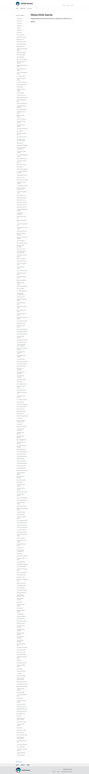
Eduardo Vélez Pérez (21, 575)
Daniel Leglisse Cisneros (22, 175)
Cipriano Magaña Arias (21, 84)
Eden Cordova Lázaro (21, 406)
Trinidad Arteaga (20, 93)
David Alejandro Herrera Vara (22, 741)
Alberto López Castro (21, 164)
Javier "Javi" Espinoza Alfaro (21, 264)
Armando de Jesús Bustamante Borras (21, 140)
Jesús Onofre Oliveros (21, 529)
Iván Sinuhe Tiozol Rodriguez (21, 626)
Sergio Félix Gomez (21, 323)
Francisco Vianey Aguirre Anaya (22, 73)
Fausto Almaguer (20, 57)
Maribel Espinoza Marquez (20, 433)
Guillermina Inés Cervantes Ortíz (20, 550)
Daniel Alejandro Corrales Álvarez (22, 66)
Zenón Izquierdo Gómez (22, 329)
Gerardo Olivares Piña (21, 592)
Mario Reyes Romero (21, 652)
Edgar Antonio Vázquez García (22, 299)
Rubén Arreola (20, 87)
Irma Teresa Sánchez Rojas (21, 644)
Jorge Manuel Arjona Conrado (21, 182)
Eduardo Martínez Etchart (21, 267)
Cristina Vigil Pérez (21, 587)
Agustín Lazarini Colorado (22, 179)
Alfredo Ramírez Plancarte (20, 599)
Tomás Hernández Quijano (21, 605)
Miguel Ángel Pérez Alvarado (21, 62)
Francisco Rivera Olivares (22, 527)
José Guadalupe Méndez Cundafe (22, 210)
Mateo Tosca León (21, 409)
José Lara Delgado (21, 240)
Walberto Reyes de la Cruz (21, 217)
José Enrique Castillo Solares (21, 701)
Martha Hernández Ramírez (21, 611)
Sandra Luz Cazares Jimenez (21, 396)
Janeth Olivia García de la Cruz (22, 224)
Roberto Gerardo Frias (21, 280)
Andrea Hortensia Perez (22, 572)
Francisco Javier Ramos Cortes (22, 192)
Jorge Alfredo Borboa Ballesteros (21, 106)
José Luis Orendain (21, 538)
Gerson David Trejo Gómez (21, 326)
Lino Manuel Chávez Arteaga (21, 90)
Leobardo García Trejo (21, 730)
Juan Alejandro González (22, 340)
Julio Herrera (20, 381)
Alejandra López (20, 413)
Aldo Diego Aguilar (21, 46)
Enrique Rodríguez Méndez (21, 473)
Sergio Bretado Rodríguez (20, 637)
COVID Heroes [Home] (27, 3)
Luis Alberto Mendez (21, 468)
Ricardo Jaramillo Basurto (20, 116)
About (64, 5)
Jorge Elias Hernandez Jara (21, 393)
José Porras (19, 602)
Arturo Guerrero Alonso (22, 59)
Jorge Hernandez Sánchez (20, 689)
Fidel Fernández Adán (21, 44)
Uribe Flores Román (21, 649)
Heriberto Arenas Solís (22, 82)
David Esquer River (21, 623)
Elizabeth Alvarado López (22, 416)
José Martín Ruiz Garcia (22, 291)
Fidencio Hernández (21, 366)
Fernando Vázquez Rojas (22, 647)
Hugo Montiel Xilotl (21, 752)
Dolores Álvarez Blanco (22, 137)
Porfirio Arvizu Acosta (21, 41)
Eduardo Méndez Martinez (20, 436)
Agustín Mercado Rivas (22, 621)
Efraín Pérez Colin (20, 177)
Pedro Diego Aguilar (21, 54)
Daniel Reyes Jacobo (21, 390)
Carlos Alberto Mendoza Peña (22, 569)
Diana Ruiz (19, 660)
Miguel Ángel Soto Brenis (22, 145)
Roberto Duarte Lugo (21, 426)
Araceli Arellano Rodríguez (20, 641)
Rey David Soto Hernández (20, 369)
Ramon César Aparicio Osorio (21, 79)
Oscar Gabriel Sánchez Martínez (21, 446)
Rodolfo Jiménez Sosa (21, 711)
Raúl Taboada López (21, 411)
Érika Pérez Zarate (21, 755)
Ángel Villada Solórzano (22, 709)
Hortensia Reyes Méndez (22, 470)
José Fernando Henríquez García (20, 294)
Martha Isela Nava (20, 514)
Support (67, 5)
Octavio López (20, 418)
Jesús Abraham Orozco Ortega (22, 541)
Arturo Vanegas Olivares (22, 520)
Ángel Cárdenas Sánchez (22, 686)
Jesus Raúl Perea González (20, 337)
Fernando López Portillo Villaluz (22, 749)
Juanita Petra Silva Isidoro (21, 387)
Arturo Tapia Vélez (21, 746)
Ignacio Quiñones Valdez (22, 735)
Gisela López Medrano (21, 461)
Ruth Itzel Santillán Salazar (21, 666)
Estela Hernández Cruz (22, 197)
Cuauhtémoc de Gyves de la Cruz (22, 228)
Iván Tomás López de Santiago (21, 234)
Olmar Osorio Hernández (22, 361)
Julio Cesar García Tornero (20, 725)
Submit (72, 5)
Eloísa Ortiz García (21, 296)
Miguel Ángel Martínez (22, 439)
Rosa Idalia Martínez (21, 449)
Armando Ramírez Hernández (21, 372)
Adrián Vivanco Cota (21, 195)
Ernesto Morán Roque (21, 654)
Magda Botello (20, 143)
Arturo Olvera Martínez (22, 451)
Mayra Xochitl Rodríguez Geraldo (22, 318)
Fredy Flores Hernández (22, 363)
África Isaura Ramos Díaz (22, 243)
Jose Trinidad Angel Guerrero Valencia (21, 345)
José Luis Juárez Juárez (22, 404)
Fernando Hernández (21, 379)
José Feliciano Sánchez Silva (22, 695)
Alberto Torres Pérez (21, 583)
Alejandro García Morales (22, 492)
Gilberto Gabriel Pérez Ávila (21, 100)
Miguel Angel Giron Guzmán (21, 352)
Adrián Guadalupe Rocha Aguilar (22, 49)
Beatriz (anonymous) (21, 37)
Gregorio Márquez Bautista (21, 125)
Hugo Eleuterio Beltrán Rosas (22, 657)
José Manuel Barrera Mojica (21, 112)
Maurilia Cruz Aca (20, 39)
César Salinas (19, 668)
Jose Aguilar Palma (21, 562)
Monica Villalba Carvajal (22, 158)
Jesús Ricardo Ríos (21, 618)
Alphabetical (22, 8)
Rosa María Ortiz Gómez (22, 331)
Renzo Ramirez (20, 608)
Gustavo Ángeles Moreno (22, 500)
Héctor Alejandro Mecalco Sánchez (20, 678)
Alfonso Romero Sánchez (22, 684)
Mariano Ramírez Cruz (21, 200)
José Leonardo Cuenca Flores (21, 273)
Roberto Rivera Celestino (22, 169)
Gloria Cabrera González (22, 334)
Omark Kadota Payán (21, 566)
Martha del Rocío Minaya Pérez (22, 580)
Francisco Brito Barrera (22, 109)
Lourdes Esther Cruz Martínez (21, 442)
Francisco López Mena (21, 465)
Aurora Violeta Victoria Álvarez (21, 69)
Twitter (58, 771)
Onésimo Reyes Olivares (22, 525)
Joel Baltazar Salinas (21, 671)
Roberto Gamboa (20, 288)
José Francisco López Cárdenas (21, 152)
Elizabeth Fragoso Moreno (21, 495)
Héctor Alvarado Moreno (22, 498)
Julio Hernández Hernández (20, 376)
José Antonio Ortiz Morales (21, 485)
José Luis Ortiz (20, 547)
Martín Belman (20, 131)
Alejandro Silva (20, 698)
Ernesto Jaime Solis (21, 704)
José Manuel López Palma (21, 559)
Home (17, 8)
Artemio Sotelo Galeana (22, 286)
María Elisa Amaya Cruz (22, 207)
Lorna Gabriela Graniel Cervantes (21, 172)
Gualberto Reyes (20, 614)
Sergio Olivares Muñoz (21, 506)
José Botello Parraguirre (22, 564)
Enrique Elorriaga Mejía (22, 463)
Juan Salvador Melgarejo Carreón (22, 155)
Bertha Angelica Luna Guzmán (21, 356)
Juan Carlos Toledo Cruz (22, 202)
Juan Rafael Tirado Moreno (21, 503)
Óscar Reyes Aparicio (21, 76)
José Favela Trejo (20, 732)
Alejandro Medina (20, 458)
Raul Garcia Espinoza (21, 258)
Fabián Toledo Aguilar (21, 52)
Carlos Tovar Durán (21, 249)
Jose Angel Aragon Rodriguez (21, 630)
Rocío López (19, 424)
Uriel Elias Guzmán (21, 359)
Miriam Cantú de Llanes (22, 231)
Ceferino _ (19, 27)
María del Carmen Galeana (20, 283)
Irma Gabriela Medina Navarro (21, 517)
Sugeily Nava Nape (21, 512)
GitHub (54, 771)
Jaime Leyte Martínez (21, 454)
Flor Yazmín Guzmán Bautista (21, 122)
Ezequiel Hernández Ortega (21, 544)
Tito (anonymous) (21, 34)
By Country (29, 8)
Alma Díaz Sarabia (21, 692)
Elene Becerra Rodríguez (22, 128)
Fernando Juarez (20, 402)
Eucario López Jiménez (22, 399)
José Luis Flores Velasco (22, 744)
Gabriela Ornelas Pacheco (22, 556)
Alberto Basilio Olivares (22, 522)
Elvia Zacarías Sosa (21, 713)
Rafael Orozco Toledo (21, 722)
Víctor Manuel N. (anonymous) (20, 429)
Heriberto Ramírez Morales (21, 489)
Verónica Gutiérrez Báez (22, 103)
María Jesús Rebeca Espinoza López (21, 421)
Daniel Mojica (20, 482)
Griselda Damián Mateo (22, 456)
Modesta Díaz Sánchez (22, 681)
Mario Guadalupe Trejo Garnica (22, 314)
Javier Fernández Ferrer (22, 270)
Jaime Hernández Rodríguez (20, 633)
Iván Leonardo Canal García (21, 303)
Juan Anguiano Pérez (21, 585)
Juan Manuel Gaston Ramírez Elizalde (21, 252)
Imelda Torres (20, 727)
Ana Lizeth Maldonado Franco (21, 277)
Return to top (19, 761)
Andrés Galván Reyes (21, 616)
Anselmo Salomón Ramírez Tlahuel (21, 719)
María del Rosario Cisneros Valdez (20, 738)
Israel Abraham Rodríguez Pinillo (20, 595)
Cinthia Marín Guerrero (22, 342)
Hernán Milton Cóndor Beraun (21, 134)
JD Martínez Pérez (21, 577)
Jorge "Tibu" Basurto (21, 119)
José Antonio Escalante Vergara (22, 255)
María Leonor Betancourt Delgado (22, 237)
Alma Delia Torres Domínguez (20, 246)
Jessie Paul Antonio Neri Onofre (22, 535)
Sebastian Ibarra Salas (21, 662)
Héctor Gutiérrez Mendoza (20, 477)
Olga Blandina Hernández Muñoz (22, 509)
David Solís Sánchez (21, 675)
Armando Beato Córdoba (22, 185)
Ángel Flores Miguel (21, 480)
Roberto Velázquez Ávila (22, 97)
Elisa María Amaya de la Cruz (22, 221)
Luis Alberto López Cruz (22, 204)
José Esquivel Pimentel (22, 590)
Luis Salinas (19, 673)
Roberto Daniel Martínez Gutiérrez (22, 349)
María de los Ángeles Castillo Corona (21, 188)
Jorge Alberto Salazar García (21, 307)
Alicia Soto (19, 716)
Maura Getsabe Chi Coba (22, 321)
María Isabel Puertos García (21, 310)
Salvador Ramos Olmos (22, 532)
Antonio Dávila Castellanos (20, 213)
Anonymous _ (20, 18)
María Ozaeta (19, 553)
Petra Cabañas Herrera (21, 384)
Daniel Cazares (20, 166)
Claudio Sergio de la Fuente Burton (21, 148)
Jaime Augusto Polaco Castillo (21, 161)
